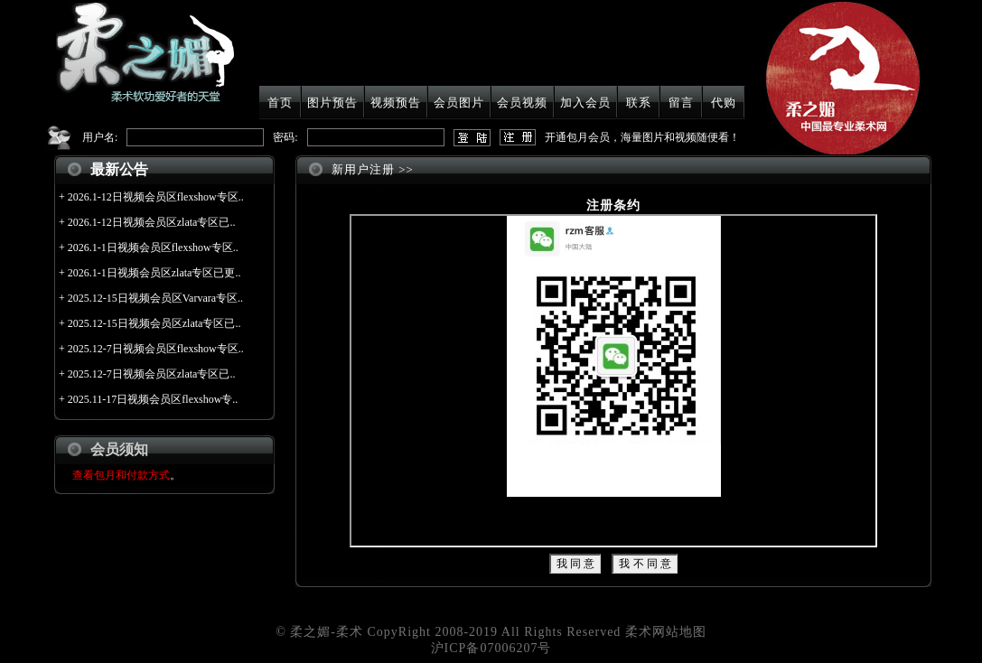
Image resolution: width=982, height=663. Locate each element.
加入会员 (585, 102)
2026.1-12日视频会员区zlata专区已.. (152, 222)
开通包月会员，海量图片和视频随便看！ (642, 137)
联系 (638, 102)
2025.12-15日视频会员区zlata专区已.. (154, 323)
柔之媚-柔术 (326, 632)
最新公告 (119, 169)
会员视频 (522, 102)
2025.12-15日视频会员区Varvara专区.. (155, 298)
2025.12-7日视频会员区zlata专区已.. (152, 374)
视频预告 (395, 102)
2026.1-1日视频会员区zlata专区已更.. (154, 272)
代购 (723, 102)
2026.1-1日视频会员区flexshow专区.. (153, 247)
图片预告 (332, 102)
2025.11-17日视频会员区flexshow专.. (153, 399)
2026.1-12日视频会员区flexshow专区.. (156, 197)
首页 (280, 102)
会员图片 (459, 102)
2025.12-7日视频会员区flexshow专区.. (156, 348)
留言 (681, 102)
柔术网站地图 (665, 632)
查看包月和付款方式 (121, 475)
